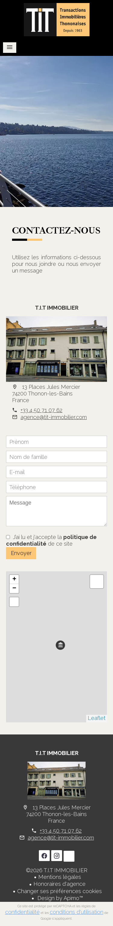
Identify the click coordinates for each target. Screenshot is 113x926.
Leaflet (96, 718)
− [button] (14, 588)
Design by (59, 898)
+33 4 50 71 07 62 (41, 410)
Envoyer (21, 553)
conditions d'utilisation (76, 912)
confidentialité (22, 912)
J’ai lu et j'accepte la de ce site (51, 540)
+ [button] (14, 579)
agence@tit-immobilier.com (53, 417)
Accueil (56, 19)
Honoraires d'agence (59, 884)
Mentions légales (59, 877)
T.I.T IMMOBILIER (56, 308)
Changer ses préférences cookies (59, 891)
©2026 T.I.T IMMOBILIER (56, 870)
